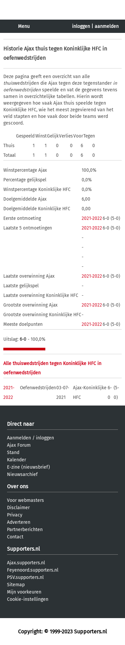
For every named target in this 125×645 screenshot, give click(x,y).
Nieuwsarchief (22, 474)
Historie (13, 49)
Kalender (16, 460)
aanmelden (107, 26)
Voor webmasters (25, 500)
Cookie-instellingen (27, 599)
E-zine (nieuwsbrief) (28, 467)
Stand (13, 452)
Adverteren (18, 522)
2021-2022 (92, 218)
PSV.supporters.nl (25, 577)
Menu (24, 26)
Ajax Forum (19, 445)
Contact (15, 537)
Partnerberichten (25, 529)
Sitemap (16, 585)
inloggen (81, 26)
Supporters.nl (23, 549)
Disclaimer (18, 507)
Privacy (14, 515)
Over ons (17, 486)
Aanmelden (19, 438)
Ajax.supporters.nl (26, 563)
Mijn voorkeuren (24, 592)
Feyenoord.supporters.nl (32, 570)
